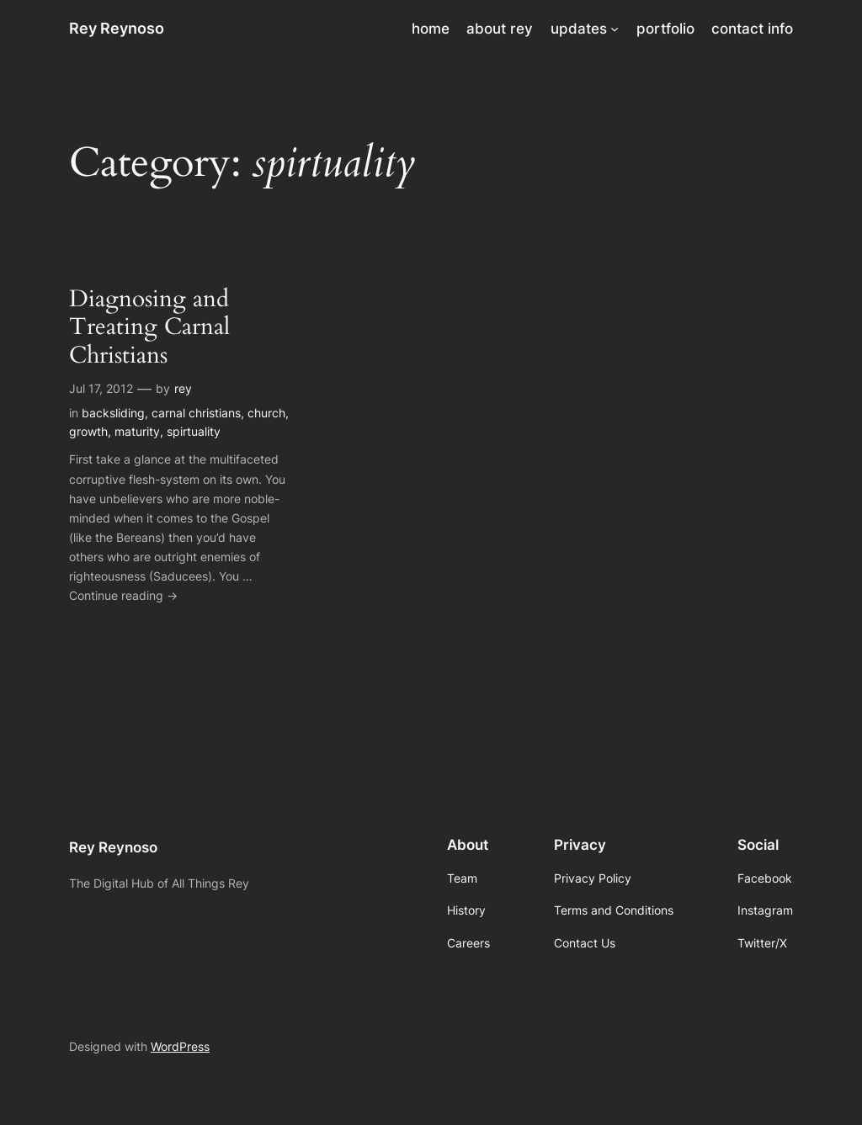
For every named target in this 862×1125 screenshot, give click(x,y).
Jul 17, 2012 (101, 388)
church (266, 413)
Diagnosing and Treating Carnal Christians (149, 327)
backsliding (113, 413)
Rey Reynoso (116, 28)
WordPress (180, 1046)
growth (88, 431)
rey (183, 388)
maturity (137, 431)
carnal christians (196, 413)
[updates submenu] (614, 28)
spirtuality (194, 431)
